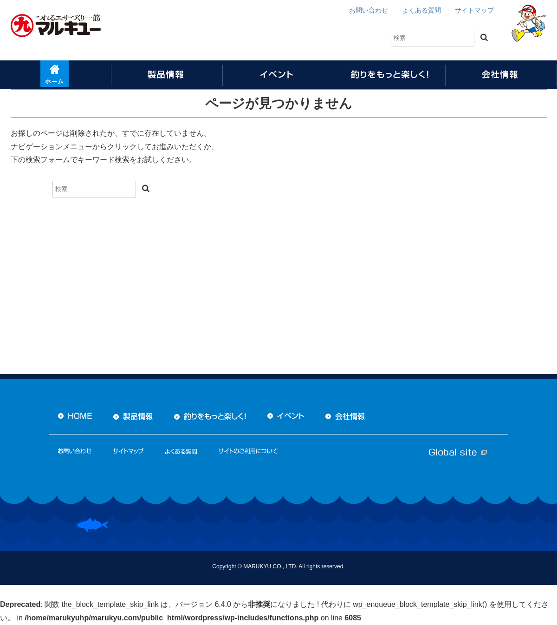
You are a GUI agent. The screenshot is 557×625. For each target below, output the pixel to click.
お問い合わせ (368, 10)
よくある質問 (421, 10)
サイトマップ (474, 10)
